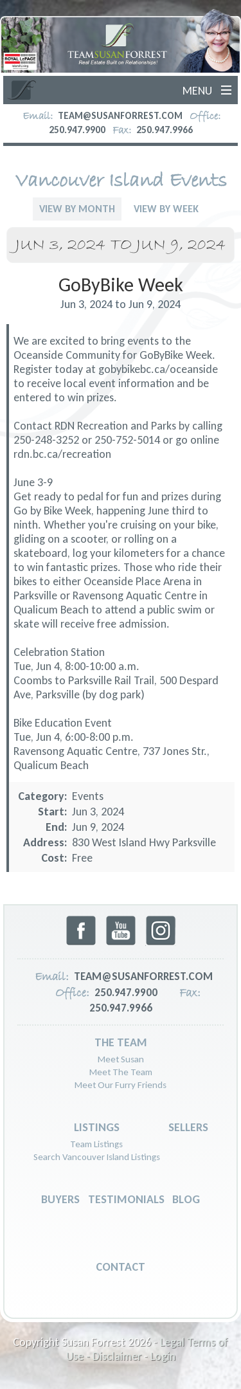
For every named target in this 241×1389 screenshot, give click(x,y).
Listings (97, 1127)
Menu (197, 91)
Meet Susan (121, 1059)
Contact (120, 1267)
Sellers (188, 1127)
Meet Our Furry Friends (120, 1085)
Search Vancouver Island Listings (96, 1157)
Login (162, 1356)
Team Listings (96, 1144)
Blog (186, 1199)
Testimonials (126, 1199)
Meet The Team (120, 1072)
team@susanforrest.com (120, 116)
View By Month (77, 209)
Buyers (60, 1199)
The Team (120, 1042)
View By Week (166, 209)
